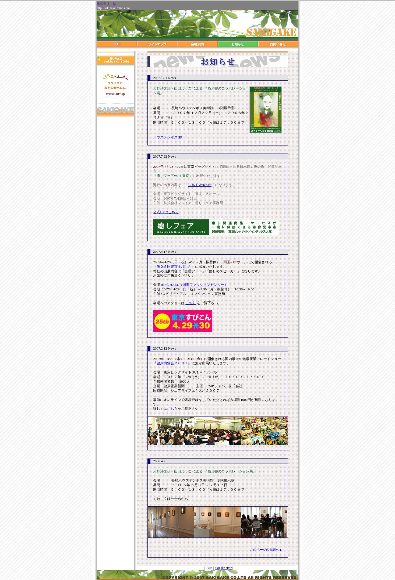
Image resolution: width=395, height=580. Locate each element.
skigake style (223, 568)
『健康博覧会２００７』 (172, 363)
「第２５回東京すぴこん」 (174, 267)
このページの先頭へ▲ (266, 549)
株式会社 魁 (106, 4)
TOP (209, 568)
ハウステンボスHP (167, 137)
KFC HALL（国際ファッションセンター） (195, 285)
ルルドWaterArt (199, 185)
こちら (190, 303)
